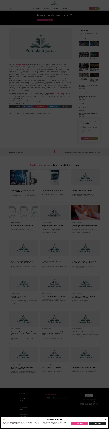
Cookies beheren (97, 423)
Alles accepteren (79, 423)
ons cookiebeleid (61, 423)
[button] (105, 419)
